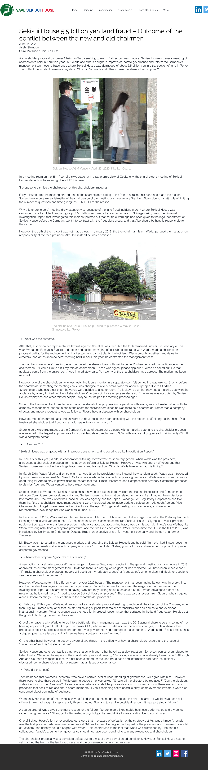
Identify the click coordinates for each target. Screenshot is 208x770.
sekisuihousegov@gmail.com (107, 755)
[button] (165, 10)
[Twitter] (167, 753)
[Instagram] (176, 753)
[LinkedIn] (198, 9)
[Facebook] (184, 753)
